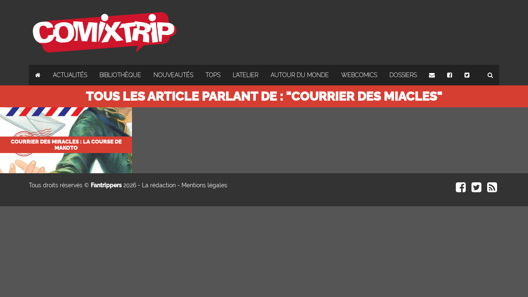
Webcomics (359, 75)
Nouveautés (173, 75)
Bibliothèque (120, 75)
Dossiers (403, 75)
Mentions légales (204, 185)
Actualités (70, 75)
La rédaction (159, 185)
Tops (212, 75)
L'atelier (245, 75)
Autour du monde (300, 75)
